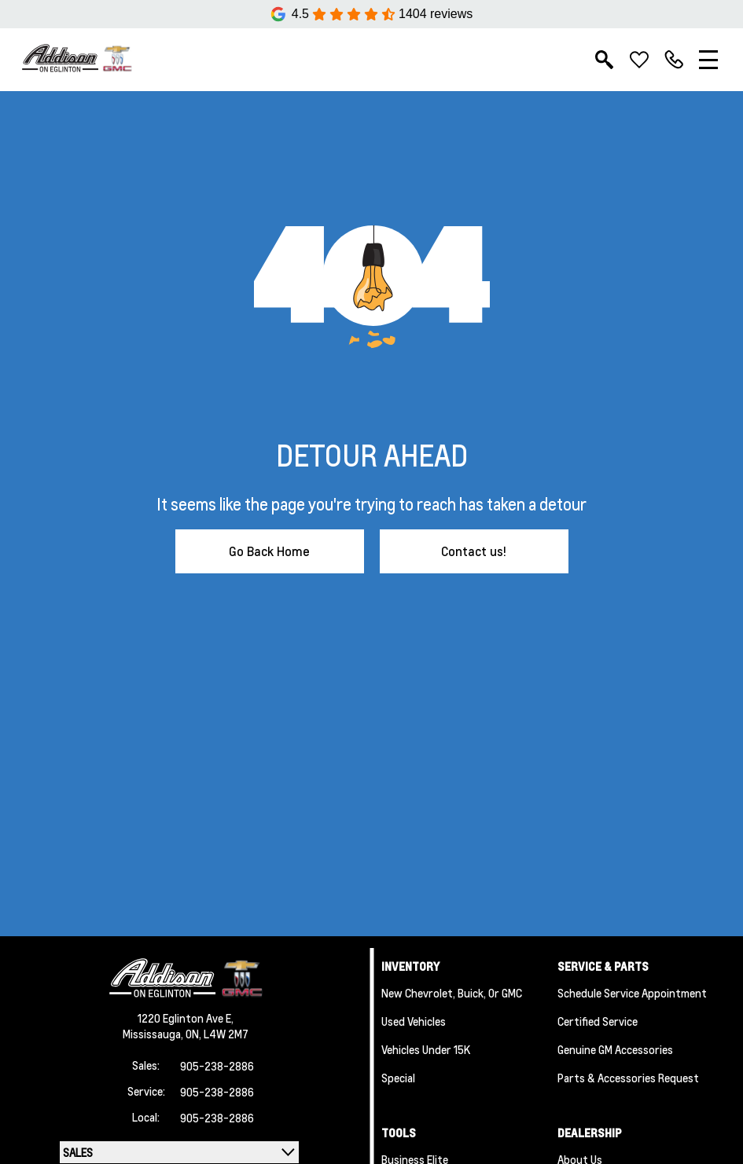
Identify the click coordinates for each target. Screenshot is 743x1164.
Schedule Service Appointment (632, 993)
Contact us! (473, 551)
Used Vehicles (413, 1021)
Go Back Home (269, 551)
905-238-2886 (217, 1066)
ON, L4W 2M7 (217, 1034)
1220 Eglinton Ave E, (186, 1018)
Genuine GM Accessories (615, 1049)
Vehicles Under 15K (425, 1049)
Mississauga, (154, 1034)
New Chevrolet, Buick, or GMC (451, 993)
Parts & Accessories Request (628, 1078)
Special (398, 1078)
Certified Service (597, 1021)
